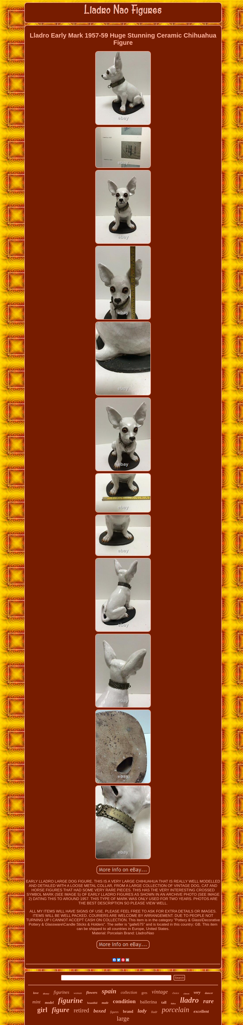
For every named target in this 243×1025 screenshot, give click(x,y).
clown (186, 993)
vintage (160, 992)
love (36, 993)
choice (175, 993)
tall (164, 1002)
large (123, 1018)
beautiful (92, 1002)
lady (142, 1011)
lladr (154, 1012)
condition (124, 1001)
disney (46, 993)
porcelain (175, 1010)
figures (114, 1012)
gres (144, 993)
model (49, 1002)
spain (109, 991)
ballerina (148, 1001)
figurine (70, 1000)
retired (81, 1010)
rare (208, 1001)
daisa (173, 1003)
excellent (201, 1011)
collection (129, 992)
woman (78, 993)
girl (42, 1010)
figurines (61, 992)
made (105, 1002)
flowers (91, 992)
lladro (189, 1000)
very (197, 992)
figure (60, 1010)
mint (36, 1001)
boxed (99, 1011)
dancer (209, 993)
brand (128, 1011)
